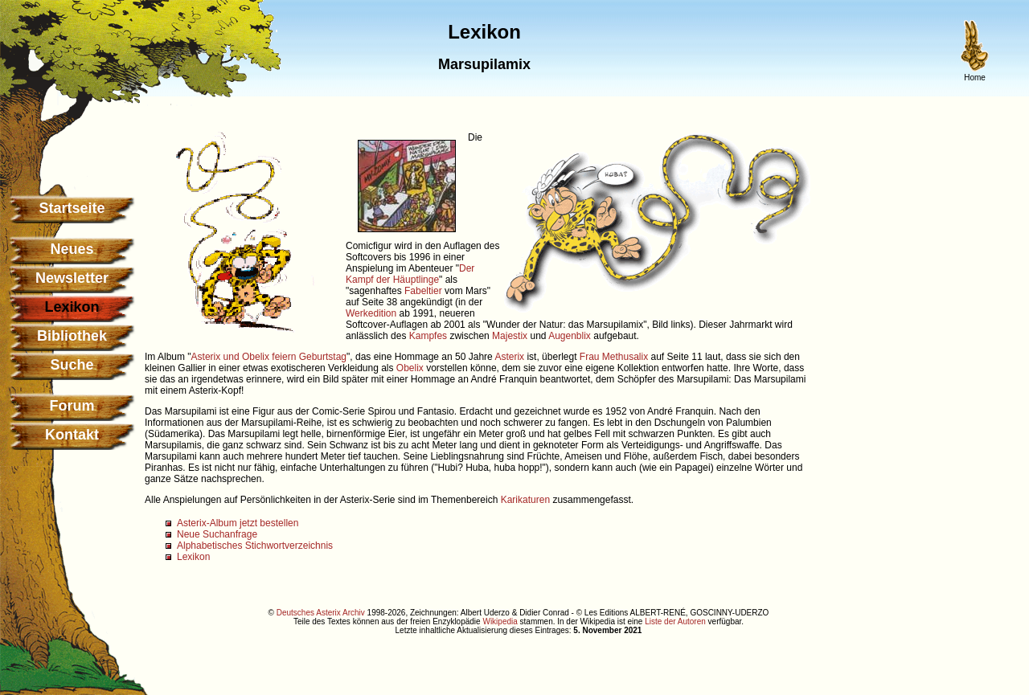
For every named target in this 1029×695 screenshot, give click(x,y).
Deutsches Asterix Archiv (321, 612)
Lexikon (193, 556)
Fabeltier (423, 290)
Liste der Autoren (675, 621)
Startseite (72, 208)
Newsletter (72, 278)
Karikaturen (525, 499)
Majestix (509, 335)
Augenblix (569, 335)
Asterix (509, 356)
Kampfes (428, 335)
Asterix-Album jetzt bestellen (237, 523)
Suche (71, 365)
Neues (71, 249)
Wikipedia (499, 621)
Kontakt (72, 435)
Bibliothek (72, 336)
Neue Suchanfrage (217, 534)
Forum (72, 406)
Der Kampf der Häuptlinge (410, 274)
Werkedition (371, 313)
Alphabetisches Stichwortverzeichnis (255, 545)
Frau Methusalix (614, 356)
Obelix (410, 368)
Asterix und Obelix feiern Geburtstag (268, 356)
